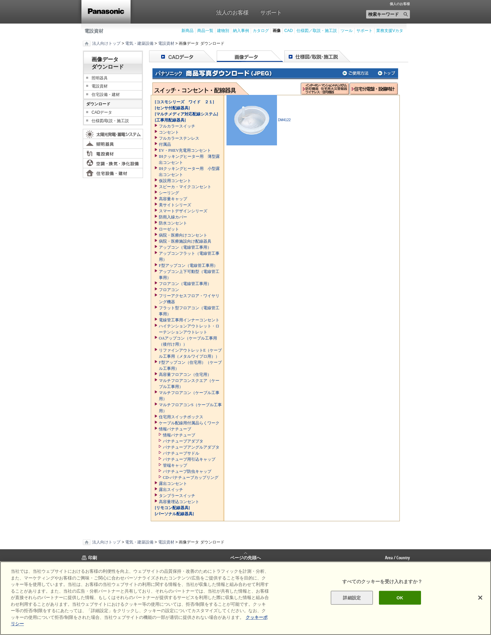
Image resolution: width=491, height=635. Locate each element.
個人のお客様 (400, 4)
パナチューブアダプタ (183, 441)
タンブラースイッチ (177, 495)
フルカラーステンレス (179, 138)
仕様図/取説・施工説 (110, 120)
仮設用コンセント (175, 180)
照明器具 (100, 78)
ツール (347, 30)
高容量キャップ (173, 199)
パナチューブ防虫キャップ (187, 471)
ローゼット (169, 229)
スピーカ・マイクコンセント (185, 186)
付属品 (165, 144)
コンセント (169, 132)
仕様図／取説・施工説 (316, 30)
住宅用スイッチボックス (181, 417)
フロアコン (169, 289)
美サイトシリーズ (175, 205)
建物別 (223, 30)
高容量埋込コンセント (179, 501)
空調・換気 (113, 163)
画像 (277, 30)
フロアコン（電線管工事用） (185, 283)
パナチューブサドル (181, 453)
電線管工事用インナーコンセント (189, 320)
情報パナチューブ (175, 429)
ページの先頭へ (245, 557)
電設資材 (93, 31)
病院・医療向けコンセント (183, 235)
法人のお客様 (232, 12)
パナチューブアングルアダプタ (191, 447)
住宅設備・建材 (106, 94)
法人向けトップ (106, 43)
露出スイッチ (171, 489)
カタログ (261, 30)
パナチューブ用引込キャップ (189, 459)
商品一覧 (205, 30)
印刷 (92, 558)
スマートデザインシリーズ (183, 211)
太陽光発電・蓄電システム (113, 134)
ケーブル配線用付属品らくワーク (189, 423)
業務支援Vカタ (389, 30)
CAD (288, 30)
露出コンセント (173, 483)
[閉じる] (480, 597)
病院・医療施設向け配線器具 (185, 241)
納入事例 (241, 30)
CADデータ (102, 112)
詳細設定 (352, 597)
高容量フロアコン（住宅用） (185, 374)
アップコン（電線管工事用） (185, 247)
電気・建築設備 (139, 43)
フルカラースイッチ (177, 126)
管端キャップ (175, 465)
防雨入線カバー (173, 217)
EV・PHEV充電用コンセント (185, 150)
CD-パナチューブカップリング (190, 477)
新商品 (187, 30)
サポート (271, 12)
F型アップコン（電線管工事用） (188, 265)
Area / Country (397, 558)
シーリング (169, 192)
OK (399, 597)
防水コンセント (173, 223)
